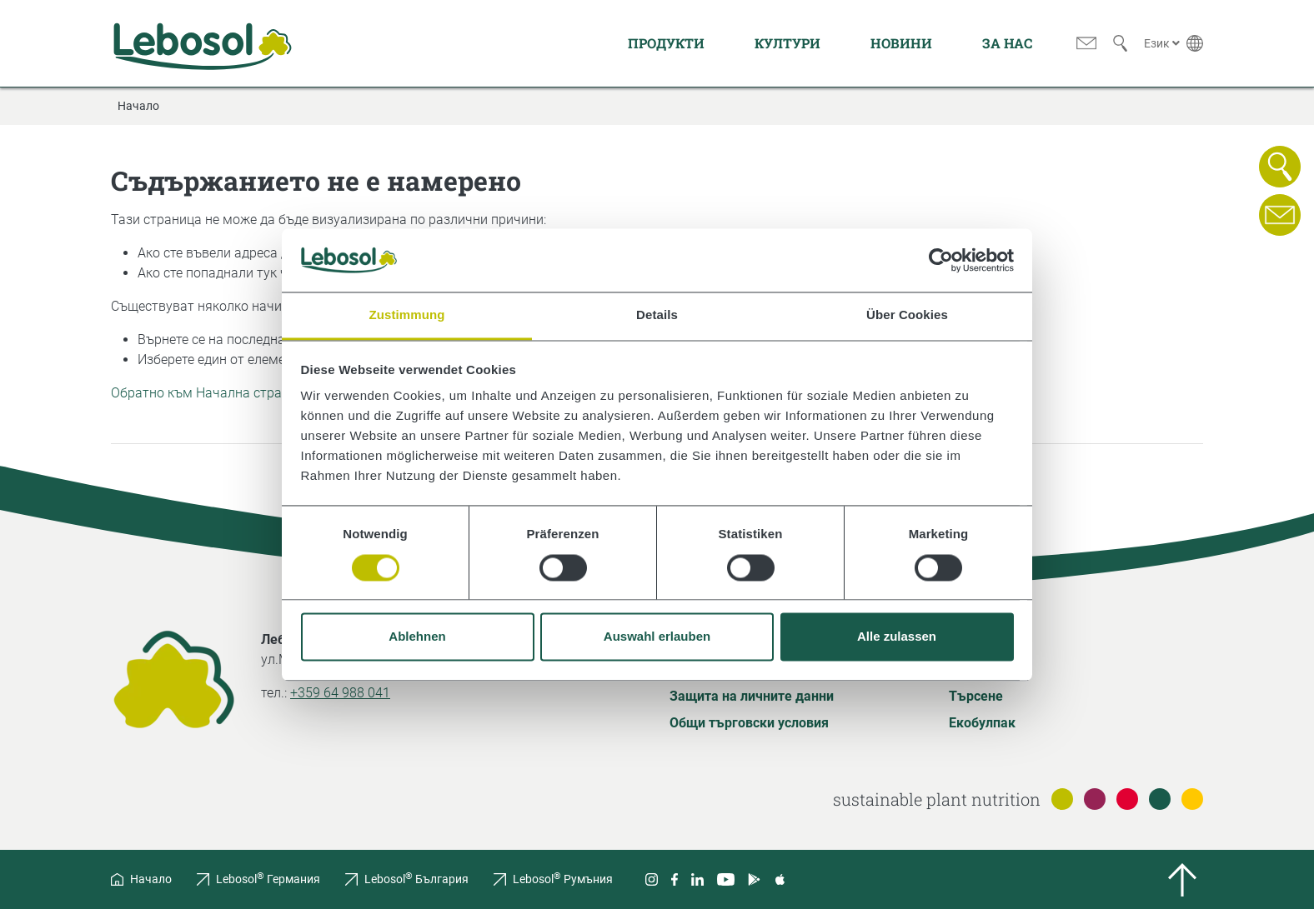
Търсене (976, 696)
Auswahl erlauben (657, 637)
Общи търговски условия (749, 723)
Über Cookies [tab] (907, 315)
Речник (972, 669)
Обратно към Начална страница (211, 393)
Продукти (666, 43)
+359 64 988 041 (340, 693)
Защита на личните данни (752, 696)
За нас (1007, 43)
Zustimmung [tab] (407, 315)
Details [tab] (657, 315)
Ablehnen (417, 637)
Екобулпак (982, 723)
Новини (901, 43)
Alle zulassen (896, 637)
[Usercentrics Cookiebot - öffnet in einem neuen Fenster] (941, 259)
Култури (787, 43)
